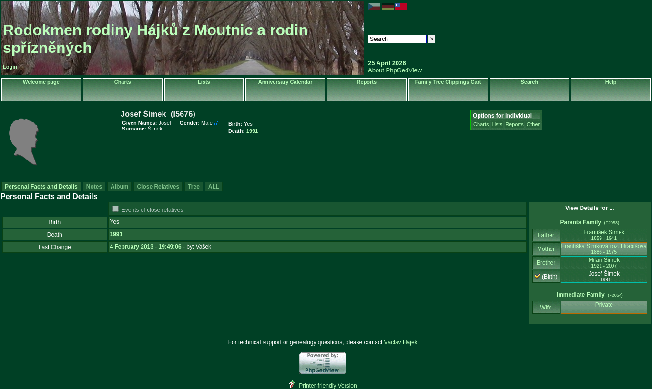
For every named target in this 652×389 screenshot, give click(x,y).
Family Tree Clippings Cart (448, 82)
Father (546, 235)
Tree (194, 186)
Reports (367, 82)
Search (530, 82)
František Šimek (603, 235)
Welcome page (41, 82)
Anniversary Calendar (285, 82)
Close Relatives (158, 186)
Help (611, 82)
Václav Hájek (401, 342)
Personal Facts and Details (41, 186)
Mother (546, 249)
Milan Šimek (604, 263)
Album (119, 186)
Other (533, 124)
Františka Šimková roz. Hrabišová (604, 249)
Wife (546, 307)
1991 (116, 234)
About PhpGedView (395, 70)
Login (10, 67)
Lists (204, 82)
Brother (546, 262)
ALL (213, 186)
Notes (94, 186)
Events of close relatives (152, 210)
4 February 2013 (131, 246)
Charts (122, 82)
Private (604, 307)
